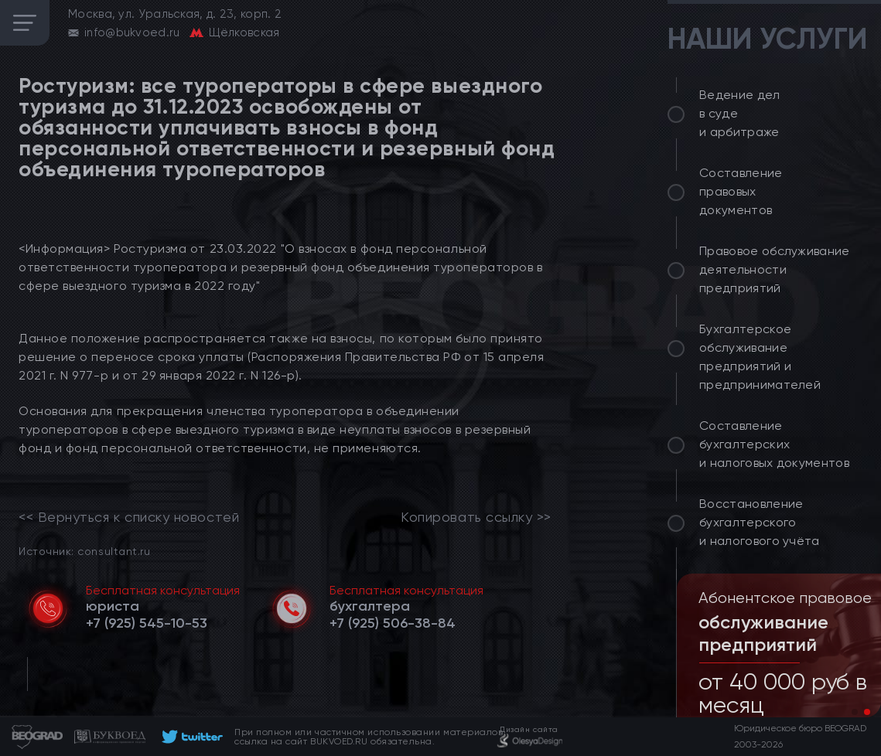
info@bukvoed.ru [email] (132, 32)
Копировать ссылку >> (476, 517)
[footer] (190, 737)
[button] (855, 712)
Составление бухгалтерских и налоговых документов (774, 444)
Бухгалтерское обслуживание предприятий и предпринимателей (760, 357)
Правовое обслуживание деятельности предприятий (774, 269)
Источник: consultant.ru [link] (84, 551)
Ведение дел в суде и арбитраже (739, 113)
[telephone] (146, 623)
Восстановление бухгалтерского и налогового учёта (759, 522)
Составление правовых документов (741, 191)
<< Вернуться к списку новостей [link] (129, 517)
